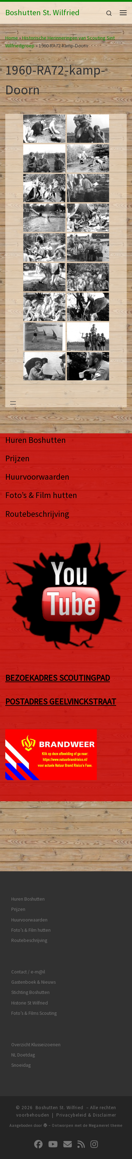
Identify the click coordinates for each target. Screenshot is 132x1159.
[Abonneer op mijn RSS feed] (81, 1087)
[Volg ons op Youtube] (53, 1087)
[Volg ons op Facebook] (38, 1087)
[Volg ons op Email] (67, 1087)
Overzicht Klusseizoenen (36, 988)
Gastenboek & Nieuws (33, 926)
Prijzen (17, 458)
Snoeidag (21, 1009)
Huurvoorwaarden (37, 476)
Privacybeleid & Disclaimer (86, 1058)
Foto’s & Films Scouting (34, 957)
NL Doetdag (23, 998)
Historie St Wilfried (29, 946)
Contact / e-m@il (28, 915)
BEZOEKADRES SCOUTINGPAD (57, 677)
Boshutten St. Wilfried (59, 1051)
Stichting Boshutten (30, 936)
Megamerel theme (105, 1068)
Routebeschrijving (37, 513)
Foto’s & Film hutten (41, 495)
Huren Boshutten (35, 439)
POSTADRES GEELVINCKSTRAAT (60, 701)
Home (11, 38)
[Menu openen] (13, 403)
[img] (45, 1069)
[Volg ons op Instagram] (94, 1087)
